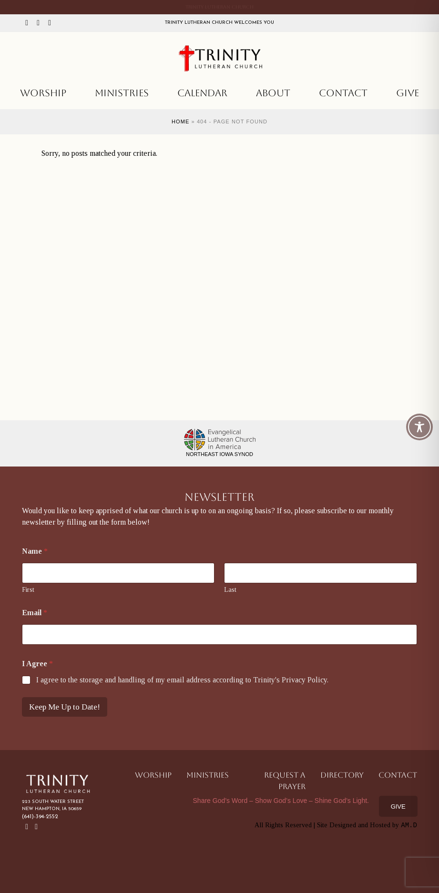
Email (34, 613)
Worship (43, 93)
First (28, 589)
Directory (342, 775)
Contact (343, 93)
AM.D (409, 825)
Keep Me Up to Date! (64, 706)
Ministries (122, 93)
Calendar (202, 93)
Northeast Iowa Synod (219, 454)
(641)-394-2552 (40, 817)
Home (180, 121)
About (273, 93)
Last (230, 589)
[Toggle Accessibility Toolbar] (419, 427)
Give (407, 93)
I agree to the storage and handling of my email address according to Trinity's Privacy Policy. (182, 680)
